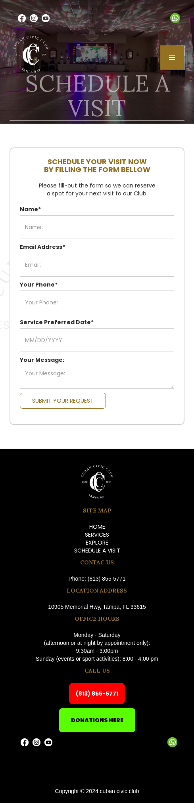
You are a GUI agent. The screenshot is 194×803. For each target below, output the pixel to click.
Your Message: (42, 360)
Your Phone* (39, 285)
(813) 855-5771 (97, 694)
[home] (29, 54)
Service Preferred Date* (57, 322)
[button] (172, 58)
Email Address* (42, 247)
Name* (30, 209)
